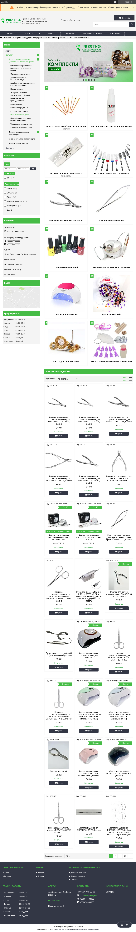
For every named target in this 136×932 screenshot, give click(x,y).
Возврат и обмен (78, 876)
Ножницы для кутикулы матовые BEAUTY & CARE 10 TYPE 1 (59, 830)
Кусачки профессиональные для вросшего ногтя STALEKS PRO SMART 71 (119, 478)
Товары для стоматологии (21, 124)
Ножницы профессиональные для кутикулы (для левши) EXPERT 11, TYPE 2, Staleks (58, 715)
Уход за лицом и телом (18, 143)
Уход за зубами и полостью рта (22, 139)
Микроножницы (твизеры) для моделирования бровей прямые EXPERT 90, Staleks (119, 537)
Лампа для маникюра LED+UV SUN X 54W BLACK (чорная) (119, 773)
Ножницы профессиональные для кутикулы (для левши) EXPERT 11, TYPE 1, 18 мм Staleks (58, 596)
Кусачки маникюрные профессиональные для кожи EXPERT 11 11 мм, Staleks (89, 479)
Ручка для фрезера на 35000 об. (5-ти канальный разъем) (59, 654)
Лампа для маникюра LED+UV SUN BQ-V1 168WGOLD (89, 655)
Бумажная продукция (19, 108)
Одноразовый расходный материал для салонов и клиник (21, 68)
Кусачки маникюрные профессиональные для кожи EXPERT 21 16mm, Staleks (59, 420)
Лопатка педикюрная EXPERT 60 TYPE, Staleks (89, 829)
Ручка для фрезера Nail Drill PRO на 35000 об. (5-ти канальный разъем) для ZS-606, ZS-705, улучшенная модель (88, 596)
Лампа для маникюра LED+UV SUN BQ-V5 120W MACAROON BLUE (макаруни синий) (119, 715)
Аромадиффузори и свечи (21, 127)
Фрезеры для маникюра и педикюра (111, 267)
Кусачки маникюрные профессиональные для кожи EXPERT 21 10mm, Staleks (89, 420)
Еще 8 (9, 210)
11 (125, 856)
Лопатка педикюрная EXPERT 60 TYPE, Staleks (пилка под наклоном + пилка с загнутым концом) (119, 831)
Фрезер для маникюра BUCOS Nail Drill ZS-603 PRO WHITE (89, 537)
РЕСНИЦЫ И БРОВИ (19, 111)
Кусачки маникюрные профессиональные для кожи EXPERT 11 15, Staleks (119, 419)
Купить (60, 436)
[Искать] (132, 24)
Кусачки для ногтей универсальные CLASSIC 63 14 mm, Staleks (119, 594)
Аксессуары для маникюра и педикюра (111, 361)
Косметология (16, 104)
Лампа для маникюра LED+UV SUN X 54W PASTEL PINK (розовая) (89, 773)
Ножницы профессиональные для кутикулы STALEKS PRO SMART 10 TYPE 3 (119, 656)
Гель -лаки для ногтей (66, 267)
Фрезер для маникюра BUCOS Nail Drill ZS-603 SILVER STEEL (59, 537)
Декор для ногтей (111, 314)
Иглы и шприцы (16, 89)
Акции (10, 33)
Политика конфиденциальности (86, 929)
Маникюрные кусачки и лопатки (66, 220)
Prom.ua (80, 927)
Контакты (114, 33)
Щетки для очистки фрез (66, 361)
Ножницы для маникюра (111, 220)
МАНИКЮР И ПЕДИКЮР (20, 115)
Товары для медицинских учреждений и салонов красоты (39, 37)
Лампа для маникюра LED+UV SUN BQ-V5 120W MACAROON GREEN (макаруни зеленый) (89, 715)
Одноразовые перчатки (20, 74)
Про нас (51, 33)
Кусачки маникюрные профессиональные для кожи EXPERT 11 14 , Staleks (59, 478)
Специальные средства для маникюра (111, 126)
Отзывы (70, 33)
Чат (124, 925)
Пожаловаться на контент (63, 929)
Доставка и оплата (92, 33)
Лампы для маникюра (66, 314)
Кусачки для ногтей (58, 771)
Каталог (29, 33)
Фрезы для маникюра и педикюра (111, 173)
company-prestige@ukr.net (17, 238)
